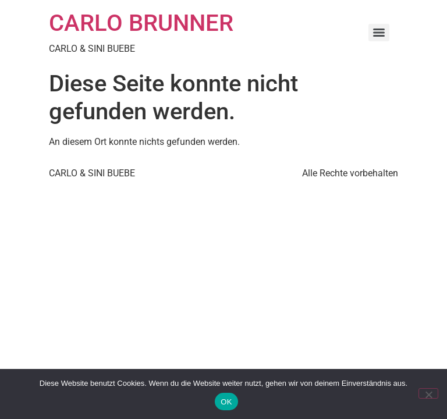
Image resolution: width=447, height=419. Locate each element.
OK (226, 401)
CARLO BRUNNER (141, 23)
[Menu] (378, 32)
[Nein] (428, 393)
